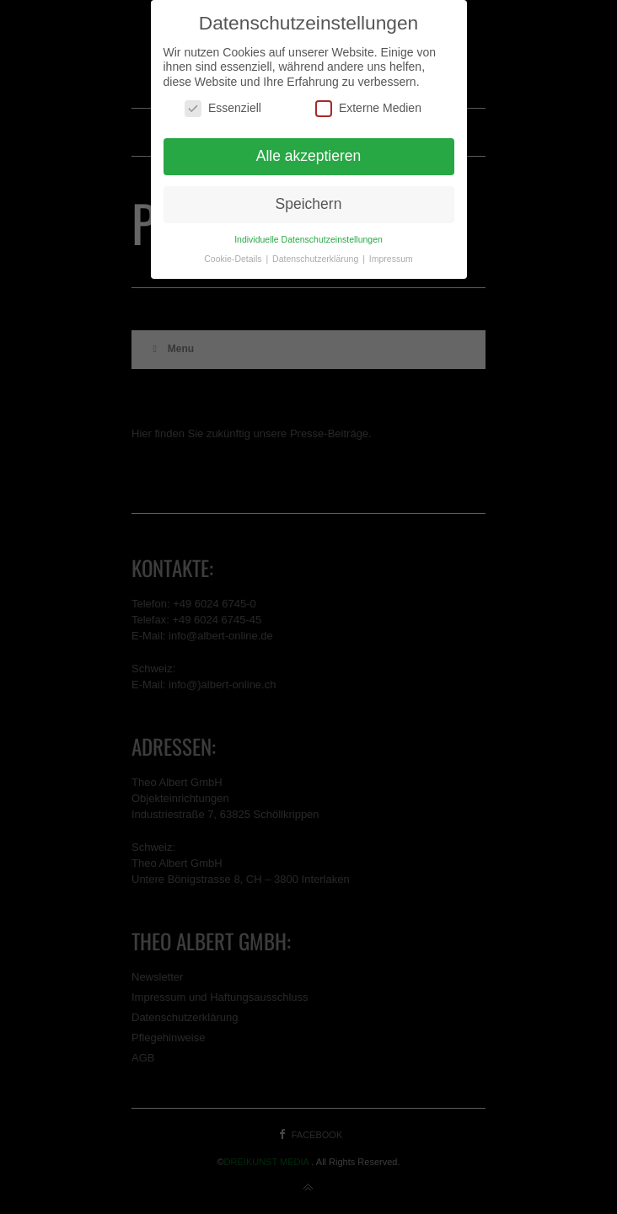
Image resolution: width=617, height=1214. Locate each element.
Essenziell (223, 108)
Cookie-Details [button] (234, 259)
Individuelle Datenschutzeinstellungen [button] (308, 239)
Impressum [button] (391, 259)
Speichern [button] (309, 203)
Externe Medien (368, 108)
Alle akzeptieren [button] (309, 155)
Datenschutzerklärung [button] (316, 259)
